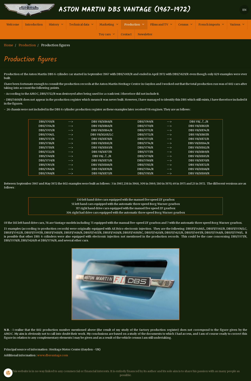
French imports (209, 24)
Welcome (12, 24)
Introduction (34, 24)
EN (244, 10)
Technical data (79, 24)
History (54, 24)
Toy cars (105, 34)
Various (235, 24)
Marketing (107, 24)
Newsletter (145, 34)
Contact (126, 34)
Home (8, 45)
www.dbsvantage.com (52, 355)
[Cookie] (8, 372)
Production (132, 24)
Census (183, 24)
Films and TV (159, 24)
